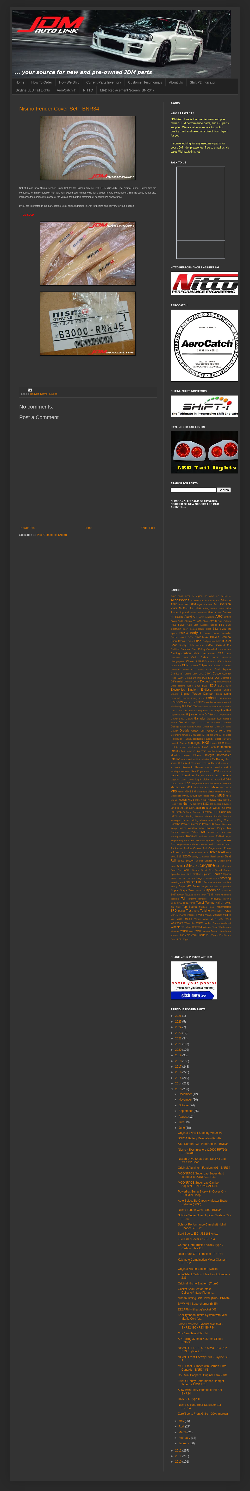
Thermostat (214, 898)
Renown (221, 844)
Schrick (220, 856)
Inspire (211, 751)
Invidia (196, 759)
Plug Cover (224, 820)
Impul (174, 751)
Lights (206, 779)
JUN (191, 763)
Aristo (227, 616)
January (184, 1443)
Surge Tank (187, 890)
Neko (173, 804)
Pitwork (212, 820)
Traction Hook (206, 907)
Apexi (188, 616)
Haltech (188, 739)
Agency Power (204, 604)
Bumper (200, 645)
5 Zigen (198, 596)
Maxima (227, 783)
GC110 (199, 722)
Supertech (225, 886)
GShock (197, 734)
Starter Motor (212, 878)
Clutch (186, 665)
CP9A (209, 669)
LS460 (181, 783)
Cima (211, 661)
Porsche (175, 824)
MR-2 (213, 795)
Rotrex (219, 848)
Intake (219, 751)
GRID (210, 730)
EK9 (228, 685)
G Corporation (223, 714)
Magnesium (198, 783)
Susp (198, 890)
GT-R (222, 734)
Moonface (196, 795)
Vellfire (227, 914)
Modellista (176, 795)
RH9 (173, 848)
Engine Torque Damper (197, 693)
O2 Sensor (215, 804)
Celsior (214, 657)
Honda (214, 743)
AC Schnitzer (223, 596)
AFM (193, 604)
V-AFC (182, 915)
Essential (175, 698)
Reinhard (203, 844)
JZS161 (206, 763)
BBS (221, 624)
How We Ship (69, 82)
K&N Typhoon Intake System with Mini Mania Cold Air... (202, 1316)
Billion (201, 629)
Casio (228, 653)
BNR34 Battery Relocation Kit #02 (199, 1138)
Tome (192, 902)
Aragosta (209, 617)
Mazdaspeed (178, 787)
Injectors (201, 751)
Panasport (176, 820)
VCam (208, 915)
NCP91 (227, 799)
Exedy (194, 698)
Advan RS (213, 600)
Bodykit (34, 393)
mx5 (197, 799)
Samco (205, 856)
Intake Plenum (192, 755)
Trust (189, 910)
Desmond (226, 677)
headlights (194, 743)
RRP (177, 852)
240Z (173, 596)
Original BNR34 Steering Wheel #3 (200, 1132)
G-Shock (175, 718)
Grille (219, 730)
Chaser (190, 661)
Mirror (210, 791)
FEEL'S (200, 702)
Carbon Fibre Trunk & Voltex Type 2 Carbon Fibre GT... (201, 1246)
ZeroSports (225, 935)
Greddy (184, 730)
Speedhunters (178, 874)
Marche (209, 783)
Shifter (181, 866)
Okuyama (206, 811)
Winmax (175, 931)
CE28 (185, 657)
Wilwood (197, 927)
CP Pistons (197, 669)
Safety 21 (196, 856)
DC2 (204, 677)
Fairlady (177, 702)
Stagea (200, 878)
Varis (201, 914)
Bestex (193, 629)
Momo (185, 795)
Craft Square (222, 669)
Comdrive (216, 665)
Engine (217, 689)
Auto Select (178, 624)
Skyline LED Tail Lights (33, 90)
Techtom (175, 898)
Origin (222, 811)
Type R (220, 910)
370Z (188, 596)
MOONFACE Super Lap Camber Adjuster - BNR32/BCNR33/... (198, 1184)
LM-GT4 (226, 779)
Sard (213, 856)
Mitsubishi (220, 791)
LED (217, 775)
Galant (189, 718)
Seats (180, 860)
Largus (200, 775)
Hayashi (226, 739)
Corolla (185, 669)
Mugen (183, 799)
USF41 (174, 915)
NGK (179, 804)
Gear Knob (215, 722)
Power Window (187, 828)
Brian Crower (179, 641)
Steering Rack (178, 882)
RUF (206, 852)
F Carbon (225, 698)
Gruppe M (187, 734)
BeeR (185, 629)
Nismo (44, 393)
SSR (179, 878)
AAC (211, 596)
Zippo (186, 939)
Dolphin (216, 681)
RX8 (228, 852)
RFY (228, 844)
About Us (176, 82)
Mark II (218, 783)
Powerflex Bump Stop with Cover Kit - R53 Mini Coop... (202, 1193)
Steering (225, 878)
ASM (180, 620)
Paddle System (222, 816)
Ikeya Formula (210, 747)
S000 (173, 856)
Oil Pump (176, 811)
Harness (198, 738)
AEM (180, 604)
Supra (174, 890)
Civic (218, 661)
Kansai (199, 767)
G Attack (210, 714)
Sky (197, 866)
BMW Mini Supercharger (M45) (198, 1303)
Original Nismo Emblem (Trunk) (198, 1283)
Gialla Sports (187, 726)
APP (195, 616)
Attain (206, 621)
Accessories (180, 600)
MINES (189, 791)
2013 (178, 1089)
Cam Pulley (198, 649)
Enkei (219, 694)
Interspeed (186, 759)
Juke (185, 763)
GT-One (214, 734)
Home (19, 82)
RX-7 (213, 852)
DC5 (210, 677)
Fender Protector (214, 702)
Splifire (197, 874)
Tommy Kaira (213, 902)
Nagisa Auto (214, 799)
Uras (228, 910)
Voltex (197, 919)
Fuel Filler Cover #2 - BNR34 (196, 1239)
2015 (178, 1078)
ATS (199, 621)
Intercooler (224, 755)
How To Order (41, 82)
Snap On (176, 870)
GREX (195, 730)
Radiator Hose (206, 836)
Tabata (189, 894)
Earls (190, 685)
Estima (185, 698)
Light (198, 779)
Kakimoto (187, 767)
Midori (181, 791)
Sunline (227, 882)
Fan (186, 702)
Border (174, 637)
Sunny (174, 886)
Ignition (197, 747)
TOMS (227, 902)
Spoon (227, 874)
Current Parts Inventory (103, 82)
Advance (226, 600)
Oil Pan (226, 807)
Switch (180, 894)
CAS (220, 653)
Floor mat (191, 706)
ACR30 (195, 600)
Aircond (214, 608)
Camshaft (212, 649)
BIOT (208, 629)
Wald (228, 919)
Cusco (217, 673)
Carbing (175, 653)
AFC (187, 604)
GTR (228, 734)
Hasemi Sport (212, 738)
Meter (215, 787)
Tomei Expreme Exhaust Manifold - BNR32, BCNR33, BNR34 (200, 1325)
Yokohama (225, 931)
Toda (185, 902)
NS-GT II (197, 804)
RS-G (185, 852)
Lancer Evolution (182, 775)
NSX (206, 803)
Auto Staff (192, 624)
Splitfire (206, 874)
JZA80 (197, 763)
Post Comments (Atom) (52, 535)
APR (201, 617)
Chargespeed (178, 661)
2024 (178, 1027)
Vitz (173, 919)
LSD (187, 783)
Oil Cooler (215, 808)
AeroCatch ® (66, 90)
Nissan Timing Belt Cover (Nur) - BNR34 (204, 1298)
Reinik (212, 844)
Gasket (183, 722)
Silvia (190, 866)
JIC (179, 763)
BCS (228, 624)
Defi (217, 677)
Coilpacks (204, 665)
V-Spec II (192, 915)
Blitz (215, 628)
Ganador (199, 718)
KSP (216, 771)
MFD (174, 791)
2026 (178, 1016)
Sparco (195, 870)
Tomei (200, 902)
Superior (214, 886)
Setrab (221, 860)
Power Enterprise (191, 824)
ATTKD (213, 621)
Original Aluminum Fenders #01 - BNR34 (204, 1167)
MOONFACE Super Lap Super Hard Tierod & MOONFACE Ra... (201, 1175)
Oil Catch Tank (198, 808)
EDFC (221, 685)
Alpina (193, 612)
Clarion (227, 661)
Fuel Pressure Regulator (195, 710)
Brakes (214, 637)
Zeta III (174, 939)
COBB (194, 665)
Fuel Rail (225, 710)
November (186, 1099)
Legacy (226, 775)
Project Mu (224, 828)
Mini (196, 791)
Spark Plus (207, 870)
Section (190, 860)
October (184, 1105)
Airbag (205, 608)
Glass (198, 726)
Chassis (201, 661)
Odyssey (226, 804)
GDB (206, 722)
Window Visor (210, 927)
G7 (182, 718)
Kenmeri (185, 771)
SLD (218, 865)
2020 (178, 1049)
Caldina (175, 649)
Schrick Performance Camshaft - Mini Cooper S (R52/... (202, 1226)
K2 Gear (176, 767)
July (182, 1122)
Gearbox (226, 722)
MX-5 (191, 799)
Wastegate (177, 922)
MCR (190, 787)
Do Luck (205, 681)
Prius (201, 828)
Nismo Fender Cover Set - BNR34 (59, 109)
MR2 (228, 795)
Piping (195, 820)
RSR (191, 852)
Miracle (203, 791)
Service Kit (210, 860)
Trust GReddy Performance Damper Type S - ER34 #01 (201, 1382)
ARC (219, 616)
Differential (177, 681)
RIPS (179, 848)
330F (180, 596)
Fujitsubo (191, 714)
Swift (173, 894)
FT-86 (179, 710)
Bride (197, 641)
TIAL (179, 902)
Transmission (223, 906)
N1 (204, 799)
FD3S (192, 702)
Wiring (184, 930)
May (182, 1421)
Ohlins (175, 808)
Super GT (185, 886)
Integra (209, 755)
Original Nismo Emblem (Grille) (198, 1269)
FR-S (221, 706)
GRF (202, 730)
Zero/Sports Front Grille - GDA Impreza (203, 1413)
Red (173, 844)
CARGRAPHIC (208, 653)
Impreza (225, 747)
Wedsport (226, 923)
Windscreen (225, 927)
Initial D (191, 751)
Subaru (207, 882)
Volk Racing (184, 918)
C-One (210, 645)
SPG (189, 874)
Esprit (227, 693)
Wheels (175, 927)
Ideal (190, 747)
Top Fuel (176, 907)
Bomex (207, 633)
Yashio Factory (211, 931)
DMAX (196, 681)
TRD (174, 910)
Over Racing (186, 816)
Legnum (175, 779)
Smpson (226, 866)
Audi (220, 621)
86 (206, 596)
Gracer (174, 730)
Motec (206, 795)
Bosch (183, 637)
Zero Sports (198, 934)
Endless (206, 689)
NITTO (88, 90)
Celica (204, 657)
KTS (222, 771)
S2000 (186, 856)
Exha (201, 698)
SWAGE (226, 890)
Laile (228, 771)
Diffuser (188, 681)
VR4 (221, 919)
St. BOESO (189, 878)
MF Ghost (225, 787)
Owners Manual (203, 816)
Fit (182, 706)
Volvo (205, 919)
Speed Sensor (223, 870)
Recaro (226, 840)
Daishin (197, 677)
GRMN (227, 730)
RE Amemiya (203, 840)
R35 (203, 832)
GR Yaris (226, 726)
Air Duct (183, 608)
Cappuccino (225, 649)
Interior (175, 759)
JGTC (174, 763)
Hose (228, 743)
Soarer (186, 870)
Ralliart (220, 836)
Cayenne (175, 657)
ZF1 (181, 939)
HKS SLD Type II (189, 1399)
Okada (196, 812)
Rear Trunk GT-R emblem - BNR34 (200, 1254)
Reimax (194, 844)
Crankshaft (177, 673)
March (183, 1432)
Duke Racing (178, 685)
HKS (205, 743)
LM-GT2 (215, 779)
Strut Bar (196, 882)
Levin (183, 779)
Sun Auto (217, 882)
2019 (178, 1055)
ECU (213, 685)
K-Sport (215, 763)
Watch (199, 922)
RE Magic (216, 840)
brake (205, 637)
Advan (203, 600)
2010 (178, 1461)
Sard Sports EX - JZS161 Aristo (198, 1233)
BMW (223, 628)
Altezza (211, 612)
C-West (220, 645)
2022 (178, 1038)
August (183, 1116)
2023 (178, 1033)
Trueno (181, 910)
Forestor (213, 706)
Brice (190, 641)
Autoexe (204, 624)
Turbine (205, 910)
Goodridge (208, 726)
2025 (178, 1021)
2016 (178, 1072)
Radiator (191, 836)
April (182, 1426)
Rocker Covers (192, 848)
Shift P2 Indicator (203, 82)
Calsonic (185, 649)
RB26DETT (189, 840)
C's (229, 645)
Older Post (148, 528)
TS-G (196, 910)
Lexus (191, 779)
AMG (219, 612)
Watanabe (189, 923)
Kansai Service (213, 767)
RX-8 (221, 852)
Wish (191, 931)
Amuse (227, 612)
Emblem (193, 689)
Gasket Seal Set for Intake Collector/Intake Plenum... (196, 1290)
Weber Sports (212, 923)
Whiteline (186, 927)
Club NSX (176, 665)
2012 (178, 1450)
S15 (179, 856)
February (185, 1437)
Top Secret (189, 906)
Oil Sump (187, 812)
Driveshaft (225, 681)
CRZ (201, 673)
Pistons (203, 820)
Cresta (188, 673)
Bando (213, 624)
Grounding (176, 734)
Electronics (178, 689)
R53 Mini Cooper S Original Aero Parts (202, 1375)
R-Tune (195, 832)
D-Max (188, 677)
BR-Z (198, 637)
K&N (223, 763)
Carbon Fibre (190, 653)
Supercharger (200, 886)
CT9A (208, 673)
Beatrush (176, 628)
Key (193, 771)
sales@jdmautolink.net (185, 151)
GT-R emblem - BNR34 (193, 1333)
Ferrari (227, 702)
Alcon (222, 608)
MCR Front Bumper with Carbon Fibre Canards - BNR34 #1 (202, 1367)
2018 (178, 1061)
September (186, 1111)
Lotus (173, 783)
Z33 (182, 935)
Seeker (199, 860)
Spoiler (217, 874)
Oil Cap (184, 807)
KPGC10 (208, 771)
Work (198, 930)
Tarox (203, 894)
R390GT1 (213, 832)
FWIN (201, 714)
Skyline (53, 393)
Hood (221, 742)
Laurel (209, 775)
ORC (215, 811)
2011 (178, 1456)
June (182, 1127)
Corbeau (175, 669)
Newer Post (27, 528)
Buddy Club (186, 645)
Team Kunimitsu (222, 894)
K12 (229, 763)
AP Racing (177, 616)
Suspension (211, 890)
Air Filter (195, 608)
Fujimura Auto (178, 714)
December (186, 1094)
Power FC (208, 824)
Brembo (226, 637)
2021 (178, 1044)
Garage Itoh (214, 718)
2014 (178, 1083)
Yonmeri (175, 935)
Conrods (226, 665)
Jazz (228, 759)
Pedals (186, 820)
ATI (194, 621)
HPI (173, 747)
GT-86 (205, 734)
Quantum (184, 832)
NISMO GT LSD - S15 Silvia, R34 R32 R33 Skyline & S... (202, 1349)
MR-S (221, 795)
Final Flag (176, 706)
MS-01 (174, 799)
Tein (183, 898)
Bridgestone (208, 641)
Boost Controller (222, 633)
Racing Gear (178, 836)
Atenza (188, 621)
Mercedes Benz (202, 787)
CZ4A (181, 677)
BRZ (218, 641)
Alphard (184, 612)
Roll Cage (209, 848)
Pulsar (174, 832)
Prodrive (210, 828)
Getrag (175, 726)
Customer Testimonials (145, 82)
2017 (178, 1066)
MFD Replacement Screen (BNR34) (127, 90)
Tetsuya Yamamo (197, 898)
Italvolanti (206, 759)
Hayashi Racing (179, 743)
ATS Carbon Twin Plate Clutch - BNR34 (203, 1144)
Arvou (174, 621)
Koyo (200, 771)
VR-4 (214, 918)
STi (188, 882)
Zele (187, 934)
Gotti (217, 726)
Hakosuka (176, 738)
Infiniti (182, 751)
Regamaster (182, 844)
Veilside (217, 914)
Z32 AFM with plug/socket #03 (197, 1309)
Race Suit (225, 832)
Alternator (202, 612)
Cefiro (194, 657)
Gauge (191, 722)
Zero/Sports (212, 935)
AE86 (174, 604)
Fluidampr (203, 706)
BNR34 (183, 633)
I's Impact (181, 747)
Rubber (199, 852)
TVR (213, 910)
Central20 (226, 657)
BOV (190, 637)
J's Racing (218, 759)
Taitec (197, 894)
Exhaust (212, 698)
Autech (227, 621)
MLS (228, 791)
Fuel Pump (214, 710)
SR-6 (173, 878)
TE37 (210, 894)
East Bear (201, 685)
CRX (195, 673)
